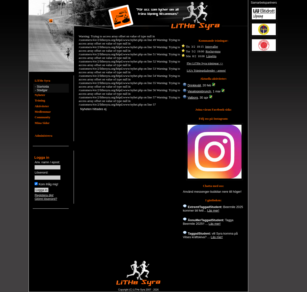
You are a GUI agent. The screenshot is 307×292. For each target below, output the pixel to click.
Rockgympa (213, 51)
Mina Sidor (42, 123)
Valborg (193, 97)
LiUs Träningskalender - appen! (206, 70)
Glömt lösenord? (46, 199)
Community (42, 117)
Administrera (43, 135)
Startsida (43, 86)
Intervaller (211, 46)
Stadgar (42, 90)
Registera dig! (44, 195)
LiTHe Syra (42, 80)
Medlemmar (43, 111)
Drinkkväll (194, 85)
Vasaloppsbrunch (199, 91)
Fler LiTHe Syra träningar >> (205, 63)
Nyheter (40, 95)
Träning (40, 100)
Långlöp (211, 56)
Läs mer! (213, 210)
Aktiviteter (42, 106)
